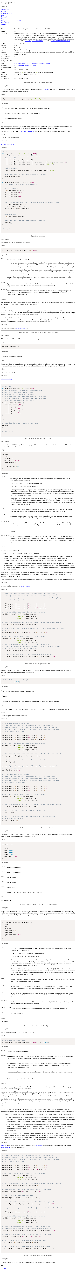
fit (5, 1268)
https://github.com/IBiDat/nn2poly (41, 63)
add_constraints (5, 9)
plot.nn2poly (4, 17)
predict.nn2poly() (21, 328)
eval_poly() (39, 1145)
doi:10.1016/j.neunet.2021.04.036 (34, 41)
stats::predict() (6, 1147)
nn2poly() (4, 1145)
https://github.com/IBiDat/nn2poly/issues (25, 65)
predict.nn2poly (5, 22)
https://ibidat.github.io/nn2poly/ (22, 63)
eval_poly (3, 11)
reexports (3, 24)
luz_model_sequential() (8, 144)
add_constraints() (6, 379)
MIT (15, 43)
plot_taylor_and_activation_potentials (11, 21)
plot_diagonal (4, 19)
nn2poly (3, 15)
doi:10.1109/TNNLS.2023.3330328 (60, 41)
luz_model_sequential (6, 13)
